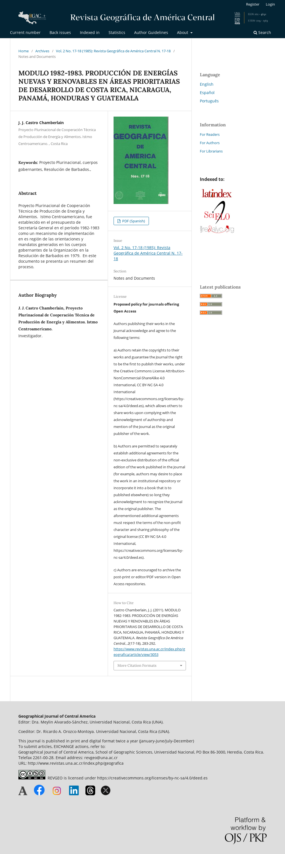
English (206, 84)
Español (207, 92)
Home (23, 50)
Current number (25, 32)
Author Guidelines (151, 32)
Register (252, 4)
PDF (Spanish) (133, 220)
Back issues (60, 32)
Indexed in (90, 32)
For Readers (210, 134)
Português (209, 101)
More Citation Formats (136, 665)
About (183, 32)
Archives (42, 50)
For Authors (210, 142)
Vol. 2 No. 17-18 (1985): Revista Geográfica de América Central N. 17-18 (113, 50)
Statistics (117, 32)
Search (262, 32)
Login (270, 4)
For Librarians (211, 151)
